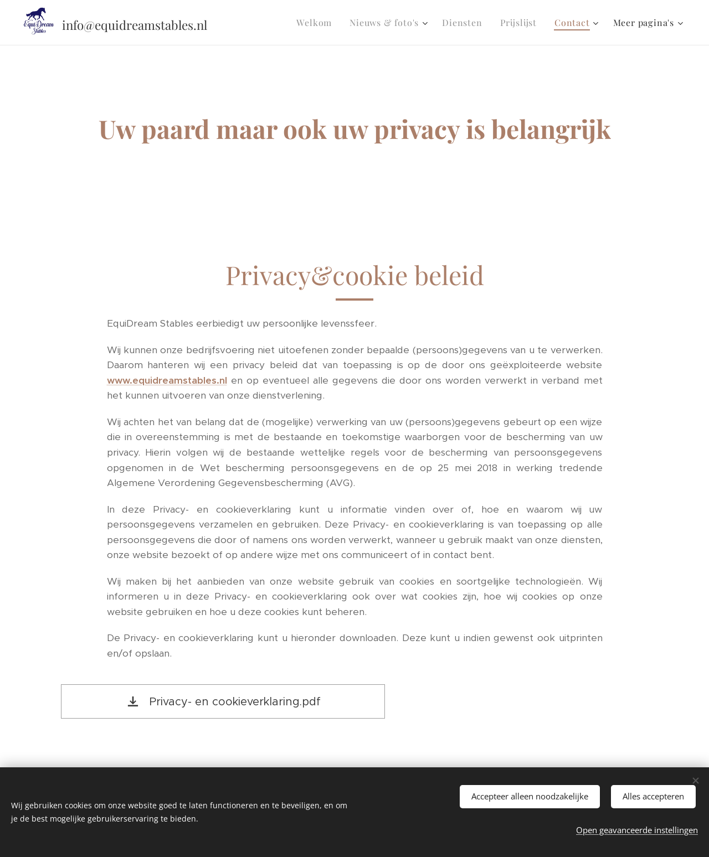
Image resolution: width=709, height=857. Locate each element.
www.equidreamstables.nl (167, 380)
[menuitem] (317, 23)
